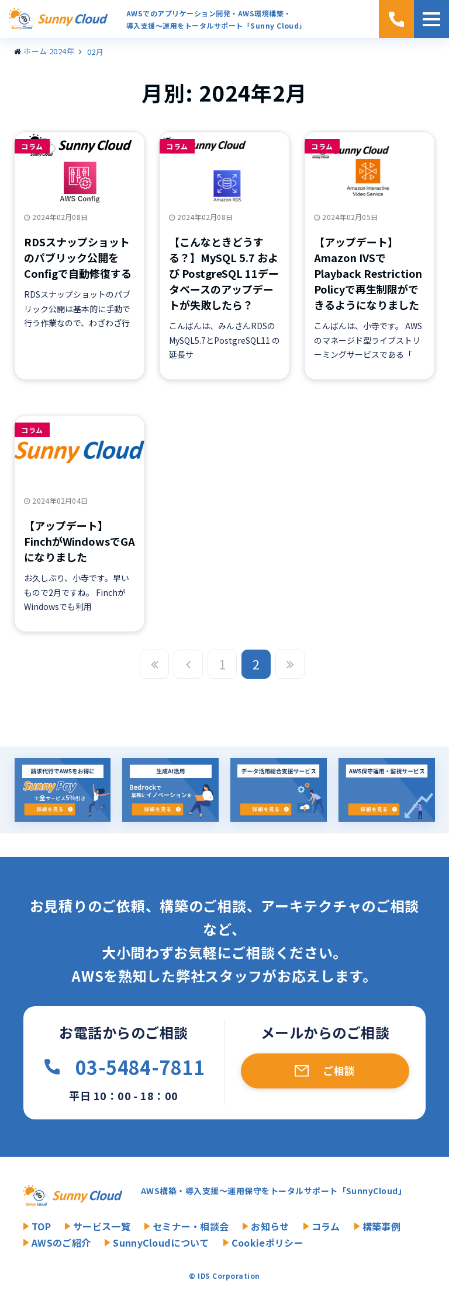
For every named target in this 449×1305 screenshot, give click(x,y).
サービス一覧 (101, 1226)
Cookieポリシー (267, 1243)
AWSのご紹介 (61, 1243)
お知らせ (270, 1226)
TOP (41, 1226)
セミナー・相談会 (191, 1226)
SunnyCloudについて (161, 1243)
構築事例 (381, 1226)
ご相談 (339, 1070)
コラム (32, 146)
